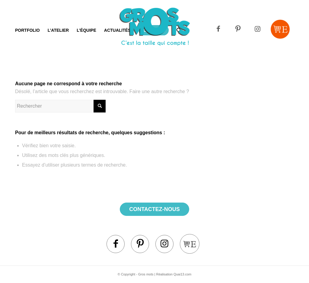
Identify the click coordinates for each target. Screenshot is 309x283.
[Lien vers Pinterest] (238, 29)
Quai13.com (182, 274)
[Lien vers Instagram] (257, 29)
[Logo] (154, 38)
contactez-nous (154, 209)
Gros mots (146, 274)
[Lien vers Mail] (280, 29)
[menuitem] (27, 30)
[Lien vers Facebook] (218, 29)
